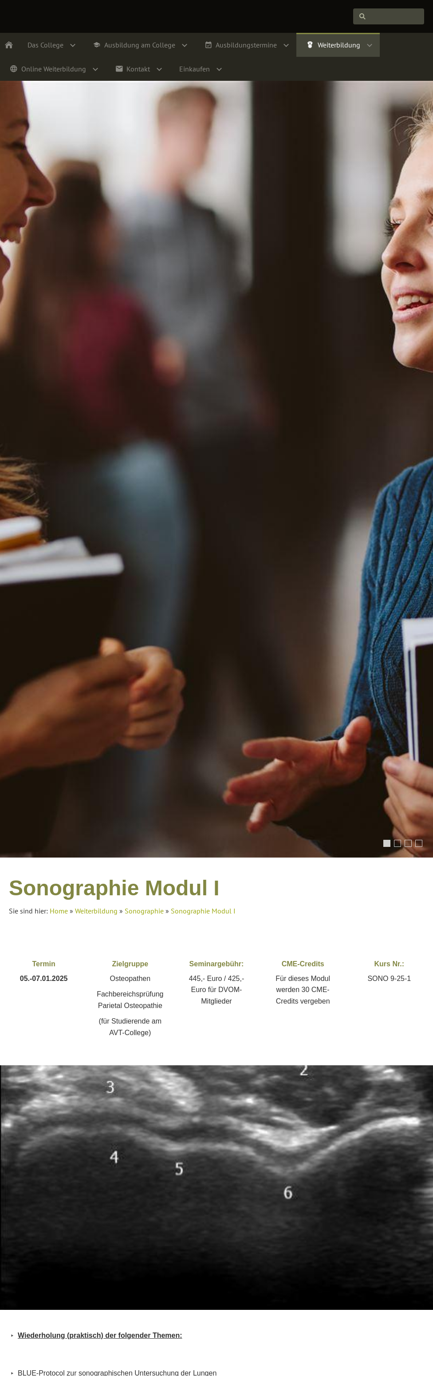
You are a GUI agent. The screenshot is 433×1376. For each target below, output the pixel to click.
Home (59, 910)
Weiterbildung (96, 910)
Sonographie (144, 910)
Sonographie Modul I (203, 910)
